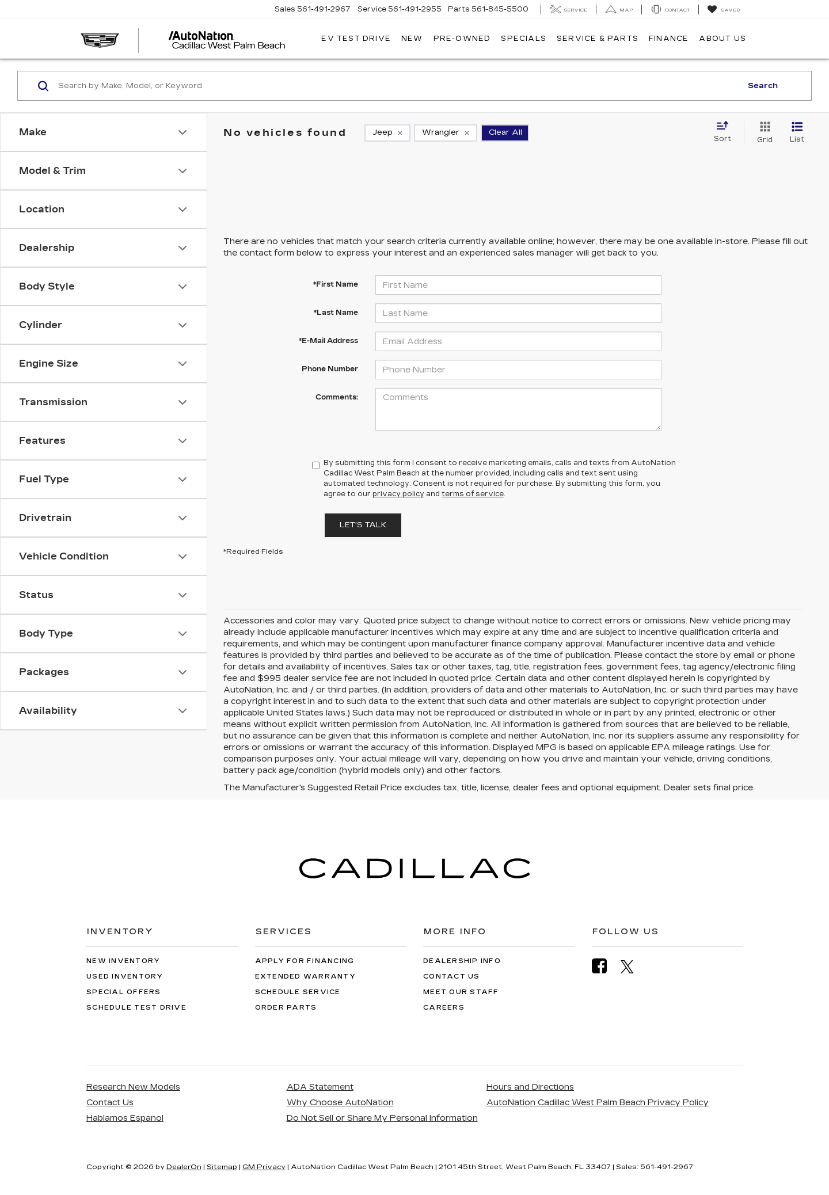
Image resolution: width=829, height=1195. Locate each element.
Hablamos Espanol (124, 1118)
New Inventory (123, 961)
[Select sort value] (726, 132)
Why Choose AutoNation (340, 1103)
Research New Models (133, 1087)
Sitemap (222, 1167)
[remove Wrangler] (445, 133)
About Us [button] (722, 39)
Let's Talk (363, 525)
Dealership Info (462, 961)
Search (763, 85)
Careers (444, 1007)
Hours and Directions (530, 1087)
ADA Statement (320, 1087)
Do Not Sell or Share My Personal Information (382, 1118)
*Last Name (336, 313)
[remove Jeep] (387, 133)
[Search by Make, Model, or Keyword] (398, 86)
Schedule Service (298, 992)
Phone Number (330, 369)
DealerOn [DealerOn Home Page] (183, 1167)
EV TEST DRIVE (356, 39)
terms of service (473, 494)
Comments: (336, 397)
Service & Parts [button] (597, 39)
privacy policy (398, 494)
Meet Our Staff (461, 992)
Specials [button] (523, 39)
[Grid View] (762, 133)
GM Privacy (264, 1167)
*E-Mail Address (328, 341)
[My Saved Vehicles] (723, 10)
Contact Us (451, 976)
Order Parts (286, 1007)
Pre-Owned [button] (462, 39)
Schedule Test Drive (136, 1007)
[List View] (797, 133)
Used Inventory (124, 976)
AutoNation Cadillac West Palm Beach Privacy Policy (597, 1103)
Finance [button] (669, 39)
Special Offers (123, 992)
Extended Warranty (305, 976)
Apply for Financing (305, 961)
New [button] (412, 39)
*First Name (335, 284)
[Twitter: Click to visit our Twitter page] (633, 966)
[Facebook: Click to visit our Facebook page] (605, 966)
